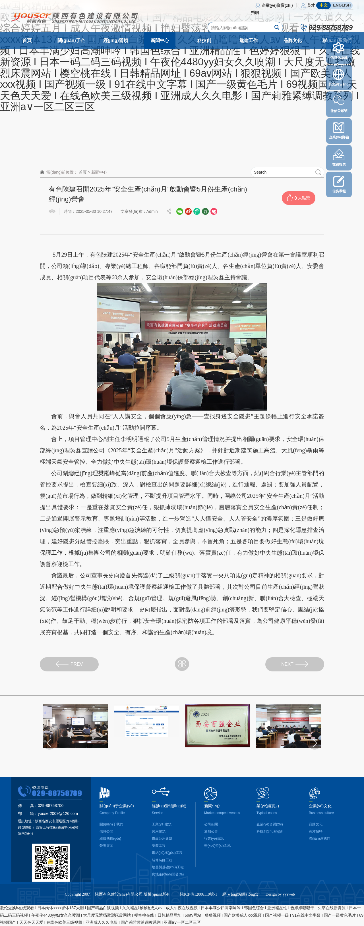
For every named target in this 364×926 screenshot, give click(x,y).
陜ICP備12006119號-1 (198, 908)
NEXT (294, 664)
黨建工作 (248, 40)
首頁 (27, 40)
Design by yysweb (280, 908)
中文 (324, 5)
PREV (69, 664)
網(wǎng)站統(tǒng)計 (241, 908)
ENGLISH (342, 5)
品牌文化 (293, 40)
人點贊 (298, 197)
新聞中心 (160, 40)
